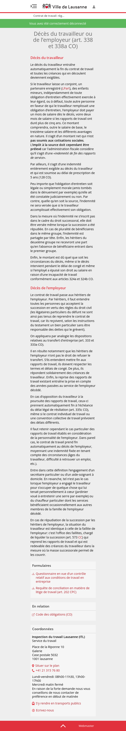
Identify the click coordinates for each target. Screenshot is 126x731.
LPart (66, 88)
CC (80, 537)
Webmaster (86, 726)
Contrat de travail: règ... (49, 16)
